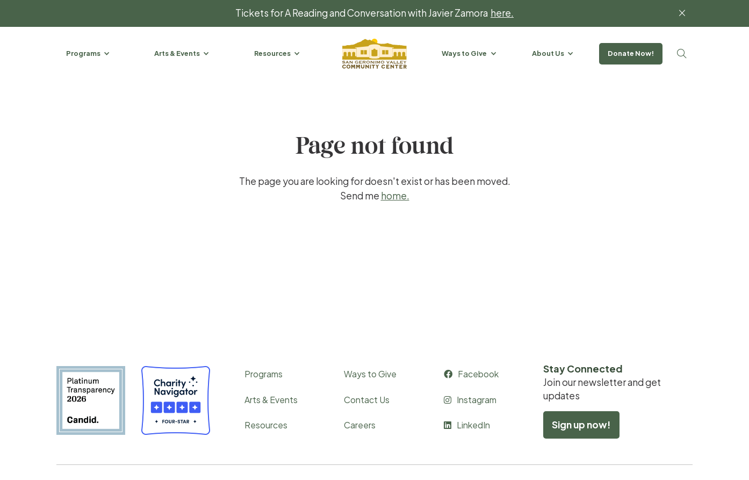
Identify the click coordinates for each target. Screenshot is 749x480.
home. (395, 196)
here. (502, 13)
